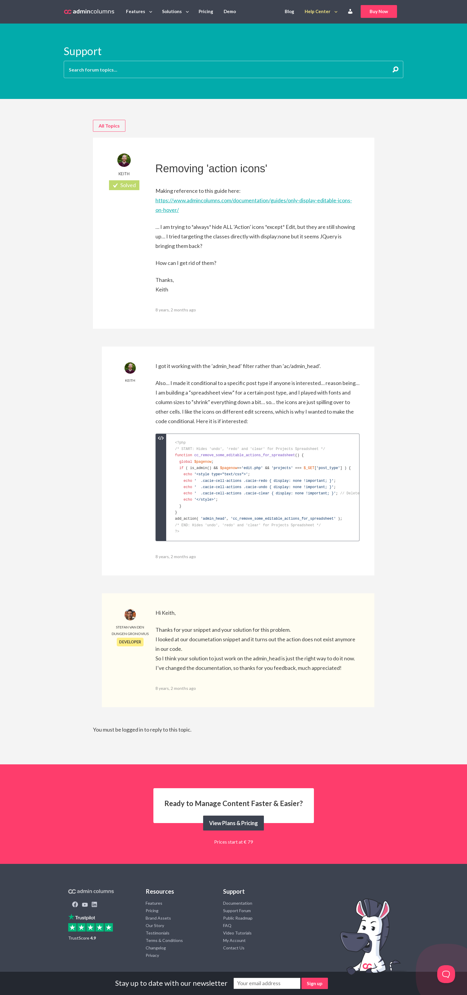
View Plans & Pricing (233, 823)
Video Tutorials (237, 932)
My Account (234, 940)
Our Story (155, 925)
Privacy (152, 955)
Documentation (237, 903)
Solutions (172, 11)
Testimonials (157, 932)
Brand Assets (158, 918)
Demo (230, 11)
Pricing (206, 11)
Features (135, 11)
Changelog (156, 947)
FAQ (227, 925)
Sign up (315, 983)
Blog (289, 11)
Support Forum (237, 910)
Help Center (317, 11)
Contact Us (234, 947)
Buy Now (379, 11)
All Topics (109, 125)
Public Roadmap (238, 918)
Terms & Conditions (164, 940)
